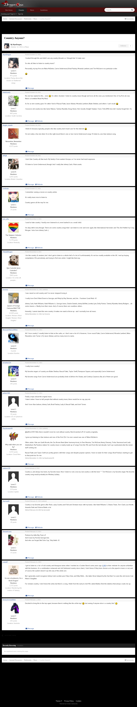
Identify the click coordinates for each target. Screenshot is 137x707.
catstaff (5, 562)
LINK (104, 565)
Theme (59, 701)
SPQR (5, 156)
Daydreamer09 (7, 428)
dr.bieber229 (7, 363)
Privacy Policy (69, 701)
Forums (21, 10)
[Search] (111, 10)
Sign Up (20, 14)
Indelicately (6, 92)
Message (30, 88)
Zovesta (5, 290)
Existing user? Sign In (8, 14)
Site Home (9, 10)
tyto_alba (6, 219)
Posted (33, 54)
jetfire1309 (6, 393)
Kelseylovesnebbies (9, 600)
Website (39, 121)
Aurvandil (6, 501)
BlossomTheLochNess (10, 330)
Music (27, 47)
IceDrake (6, 188)
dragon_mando (8, 125)
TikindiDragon (7, 252)
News (32, 10)
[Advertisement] (68, 27)
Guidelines (44, 10)
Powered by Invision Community (69, 704)
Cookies (78, 701)
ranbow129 (6, 468)
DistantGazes (7, 532)
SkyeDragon (17, 44)
